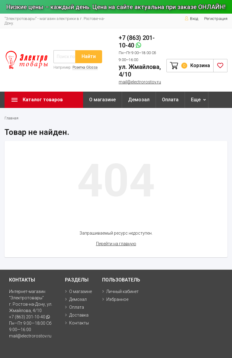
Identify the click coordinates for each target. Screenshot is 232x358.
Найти (89, 56)
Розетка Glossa (85, 67)
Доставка (79, 315)
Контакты (79, 323)
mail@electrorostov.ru (140, 82)
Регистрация (215, 18)
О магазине (102, 100)
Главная (11, 118)
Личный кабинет (122, 291)
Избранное (117, 299)
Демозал (139, 100)
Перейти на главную (116, 243)
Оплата (170, 100)
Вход (191, 18)
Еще (196, 100)
